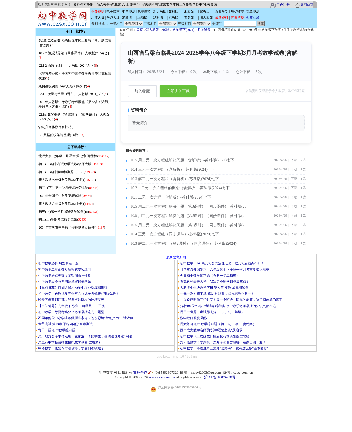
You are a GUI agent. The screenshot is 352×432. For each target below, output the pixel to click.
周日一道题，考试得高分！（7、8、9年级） (212, 312)
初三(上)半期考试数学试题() (62, 219)
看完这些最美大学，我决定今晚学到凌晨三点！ (214, 282)
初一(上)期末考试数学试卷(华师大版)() (71, 164)
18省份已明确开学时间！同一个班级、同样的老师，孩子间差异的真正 (231, 300)
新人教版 (152, 30)
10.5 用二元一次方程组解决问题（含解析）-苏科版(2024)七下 (182, 160)
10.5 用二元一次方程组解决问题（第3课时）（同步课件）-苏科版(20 (188, 206)
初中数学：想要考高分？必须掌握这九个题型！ (73, 312)
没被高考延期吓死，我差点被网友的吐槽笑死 (71, 300)
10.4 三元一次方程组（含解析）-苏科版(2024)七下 (172, 169)
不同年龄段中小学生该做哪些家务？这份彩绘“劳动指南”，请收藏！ (87, 318)
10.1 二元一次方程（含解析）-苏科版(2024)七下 (170, 197)
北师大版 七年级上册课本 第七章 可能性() (73, 156)
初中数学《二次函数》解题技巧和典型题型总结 (214, 336)
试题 (166, 30)
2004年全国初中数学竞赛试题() (65, 196)
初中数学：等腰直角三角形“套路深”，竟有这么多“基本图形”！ (226, 348)
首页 (139, 30)
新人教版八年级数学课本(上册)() (66, 204)
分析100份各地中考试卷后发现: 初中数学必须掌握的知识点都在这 (228, 306)
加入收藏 (142, 91)
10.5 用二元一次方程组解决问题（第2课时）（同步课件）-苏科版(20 (188, 216)
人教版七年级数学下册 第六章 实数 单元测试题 (214, 288)
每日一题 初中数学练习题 (56, 330)
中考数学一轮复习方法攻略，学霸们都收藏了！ (73, 348)
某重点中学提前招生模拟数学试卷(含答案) (69, 342)
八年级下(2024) (183, 30)
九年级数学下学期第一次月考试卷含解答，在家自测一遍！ (223, 342)
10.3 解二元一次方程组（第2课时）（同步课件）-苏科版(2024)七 (185, 243)
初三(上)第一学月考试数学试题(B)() (68, 212)
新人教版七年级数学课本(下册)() (67, 180)
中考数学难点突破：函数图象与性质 (64, 276)
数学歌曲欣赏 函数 (193, 318)
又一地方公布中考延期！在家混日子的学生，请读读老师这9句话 (85, 336)
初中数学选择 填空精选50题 (58, 263)
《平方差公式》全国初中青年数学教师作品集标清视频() (74, 76)
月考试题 (204, 30)
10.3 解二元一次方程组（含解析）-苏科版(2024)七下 (174, 179)
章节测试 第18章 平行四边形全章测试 (65, 324)
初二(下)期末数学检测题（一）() (67, 172)
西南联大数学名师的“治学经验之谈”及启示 (211, 330)
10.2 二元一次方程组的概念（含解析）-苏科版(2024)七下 (180, 188)
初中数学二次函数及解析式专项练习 (64, 269)
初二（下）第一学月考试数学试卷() (68, 188)
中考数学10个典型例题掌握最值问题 (64, 282)
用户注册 (283, 5)
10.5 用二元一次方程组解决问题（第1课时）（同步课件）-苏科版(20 (188, 225)
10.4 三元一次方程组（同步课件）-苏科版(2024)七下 (174, 234)
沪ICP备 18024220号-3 (221, 377)
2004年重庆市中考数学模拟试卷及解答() (71, 227)
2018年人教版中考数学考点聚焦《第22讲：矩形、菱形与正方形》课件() (74, 104)
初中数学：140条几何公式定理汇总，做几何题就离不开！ (222, 263)
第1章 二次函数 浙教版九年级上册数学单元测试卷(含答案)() (74, 43)
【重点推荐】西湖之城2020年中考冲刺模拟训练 (73, 288)
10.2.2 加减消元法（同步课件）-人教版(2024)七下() (74, 55)
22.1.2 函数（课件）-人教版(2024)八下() (68, 65)
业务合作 (140, 372)
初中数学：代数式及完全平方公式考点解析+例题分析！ (78, 294)
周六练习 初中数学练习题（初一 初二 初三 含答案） (218, 324)
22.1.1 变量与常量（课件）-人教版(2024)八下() (73, 94)
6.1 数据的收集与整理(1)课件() (61, 135)
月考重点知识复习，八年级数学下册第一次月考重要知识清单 (224, 269)
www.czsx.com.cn (162, 377)
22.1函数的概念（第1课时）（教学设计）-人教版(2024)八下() (74, 117)
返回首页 (307, 5)
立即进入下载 (178, 91)
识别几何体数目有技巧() (56, 127)
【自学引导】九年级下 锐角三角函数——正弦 (71, 306)
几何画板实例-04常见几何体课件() (64, 86)
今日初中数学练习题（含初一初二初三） (210, 276)
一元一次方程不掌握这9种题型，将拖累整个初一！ (217, 294)
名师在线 (252, 18)
